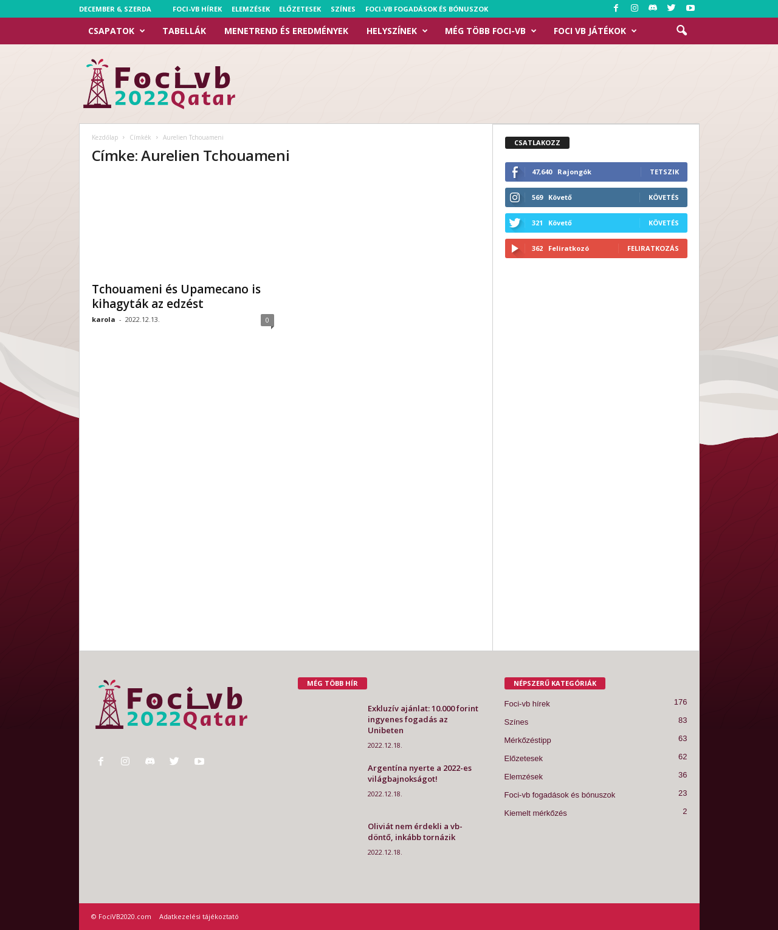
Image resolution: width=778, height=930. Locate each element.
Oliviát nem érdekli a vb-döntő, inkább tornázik (415, 832)
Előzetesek (300, 8)
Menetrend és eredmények (286, 30)
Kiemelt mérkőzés (535, 813)
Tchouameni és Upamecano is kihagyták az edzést (176, 296)
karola (103, 319)
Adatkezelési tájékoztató (199, 916)
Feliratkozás (653, 248)
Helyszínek (397, 31)
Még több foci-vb (491, 31)
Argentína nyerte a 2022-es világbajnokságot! (420, 773)
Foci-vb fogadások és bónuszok (426, 8)
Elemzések (251, 8)
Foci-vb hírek (197, 8)
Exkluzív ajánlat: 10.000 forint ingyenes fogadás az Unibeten (423, 719)
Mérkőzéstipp (527, 740)
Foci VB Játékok (595, 31)
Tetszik (664, 171)
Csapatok (116, 31)
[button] (681, 31)
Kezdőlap (105, 137)
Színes (343, 8)
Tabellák (184, 30)
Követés (664, 197)
